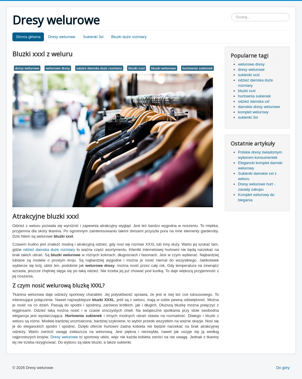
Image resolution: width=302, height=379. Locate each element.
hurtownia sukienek (197, 68)
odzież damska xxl (253, 101)
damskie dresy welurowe (259, 106)
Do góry (283, 367)
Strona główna (28, 37)
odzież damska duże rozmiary (99, 68)
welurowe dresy (58, 68)
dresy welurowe (27, 68)
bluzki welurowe (163, 68)
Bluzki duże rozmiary (129, 37)
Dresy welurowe (61, 37)
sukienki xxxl (249, 75)
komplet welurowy (253, 112)
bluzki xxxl (136, 68)
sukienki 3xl (248, 117)
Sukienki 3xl (93, 37)
